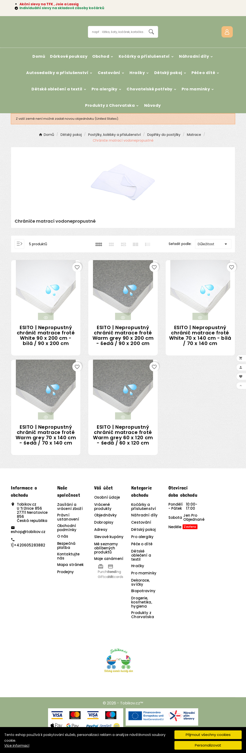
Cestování (141, 536)
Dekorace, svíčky (140, 596)
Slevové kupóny (108, 551)
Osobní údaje (107, 511)
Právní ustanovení (68, 531)
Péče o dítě (142, 558)
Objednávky (105, 529)
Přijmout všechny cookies (208, 734)
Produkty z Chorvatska (142, 629)
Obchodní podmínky (66, 542)
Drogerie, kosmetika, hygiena (141, 616)
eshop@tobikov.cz (28, 545)
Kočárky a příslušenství (143, 520)
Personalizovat (208, 745)
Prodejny (65, 586)
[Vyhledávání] (116, 38)
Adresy (100, 543)
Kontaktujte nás (68, 570)
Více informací (16, 745)
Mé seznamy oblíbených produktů (106, 562)
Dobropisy (103, 536)
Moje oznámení (108, 573)
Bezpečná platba (66, 559)
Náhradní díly (144, 529)
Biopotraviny (143, 605)
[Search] (151, 38)
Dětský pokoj (143, 543)
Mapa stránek (70, 579)
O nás (62, 550)
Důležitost (213, 258)
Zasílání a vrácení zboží (70, 520)
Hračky (137, 580)
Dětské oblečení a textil (141, 569)
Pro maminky (143, 587)
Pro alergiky (142, 551)
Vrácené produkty (102, 520)
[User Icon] (227, 38)
